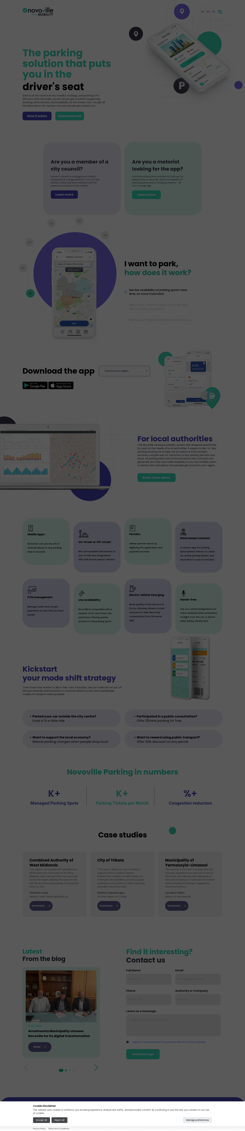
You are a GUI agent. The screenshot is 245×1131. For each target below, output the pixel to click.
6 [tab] (104, 232)
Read (39, 1047)
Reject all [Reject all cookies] (59, 1120)
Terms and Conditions (58, 1128)
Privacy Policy (39, 1128)
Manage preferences (197, 1120)
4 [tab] (50, 220)
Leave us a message (141, 1011)
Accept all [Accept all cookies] (41, 1120)
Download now (69, 116)
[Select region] (124, 371)
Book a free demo (156, 477)
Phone (130, 990)
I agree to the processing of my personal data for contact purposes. (169, 1042)
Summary (41, 905)
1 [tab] (29, 290)
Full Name (133, 970)
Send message (143, 1054)
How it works (37, 116)
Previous (122, 302)
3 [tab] (28, 239)
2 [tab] (22, 265)
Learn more (64, 194)
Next (224, 302)
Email (179, 970)
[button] (96, 1067)
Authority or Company (191, 990)
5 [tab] (78, 217)
